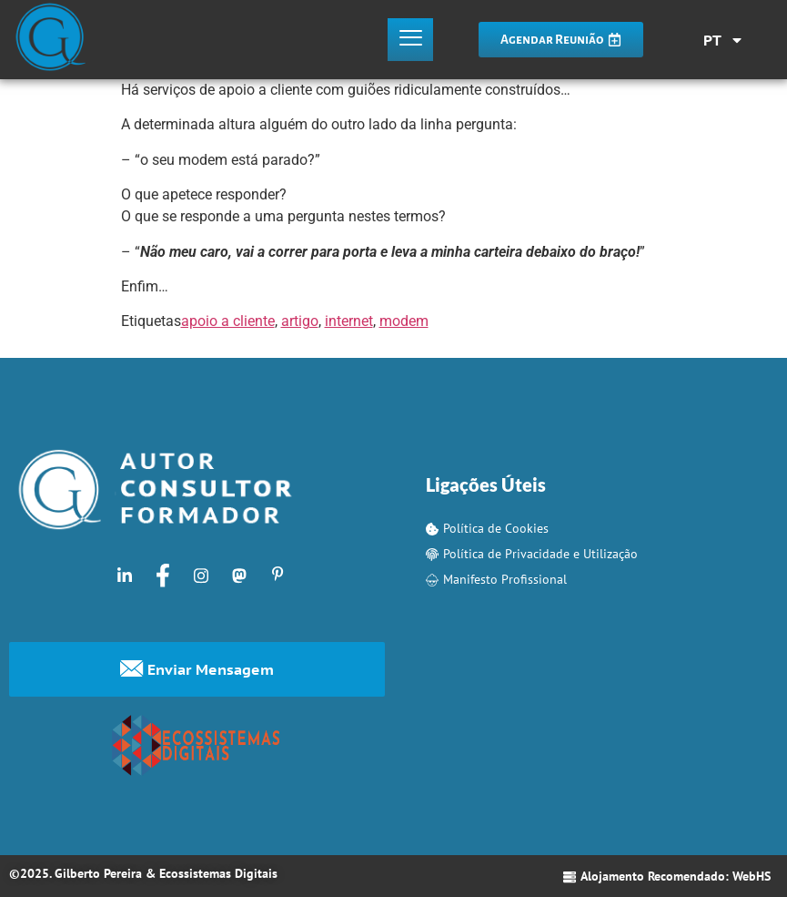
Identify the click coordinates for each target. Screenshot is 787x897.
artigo (299, 321)
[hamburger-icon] (410, 40)
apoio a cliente (228, 321)
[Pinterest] (277, 574)
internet (349, 321)
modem (404, 321)
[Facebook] (163, 574)
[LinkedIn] (124, 574)
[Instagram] (201, 574)
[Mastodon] (239, 574)
